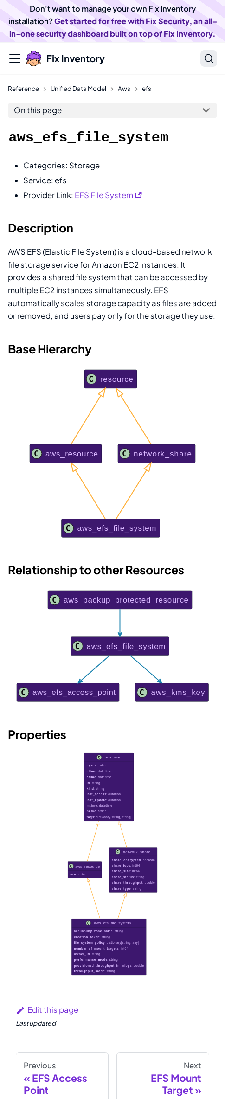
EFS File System (108, 195)
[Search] (208, 58)
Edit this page (47, 1010)
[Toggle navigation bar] (15, 58)
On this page (38, 110)
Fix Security (167, 21)
